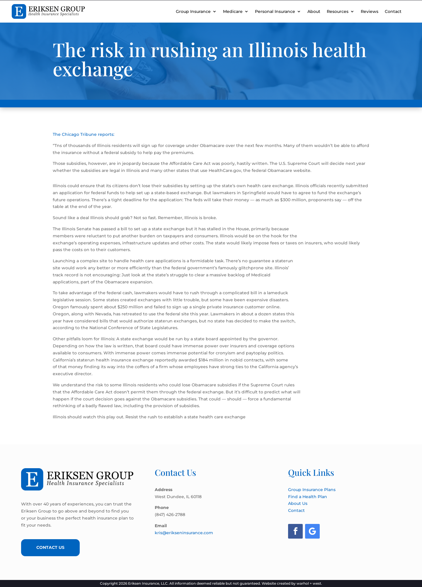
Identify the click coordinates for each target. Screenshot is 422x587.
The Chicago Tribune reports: (83, 134)
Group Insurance (193, 11)
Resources (337, 11)
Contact (393, 11)
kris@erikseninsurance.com (184, 532)
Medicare (233, 11)
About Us (297, 503)
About (313, 11)
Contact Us (50, 547)
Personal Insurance (275, 11)
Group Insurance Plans (312, 489)
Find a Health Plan (307, 496)
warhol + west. (309, 583)
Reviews (369, 11)
